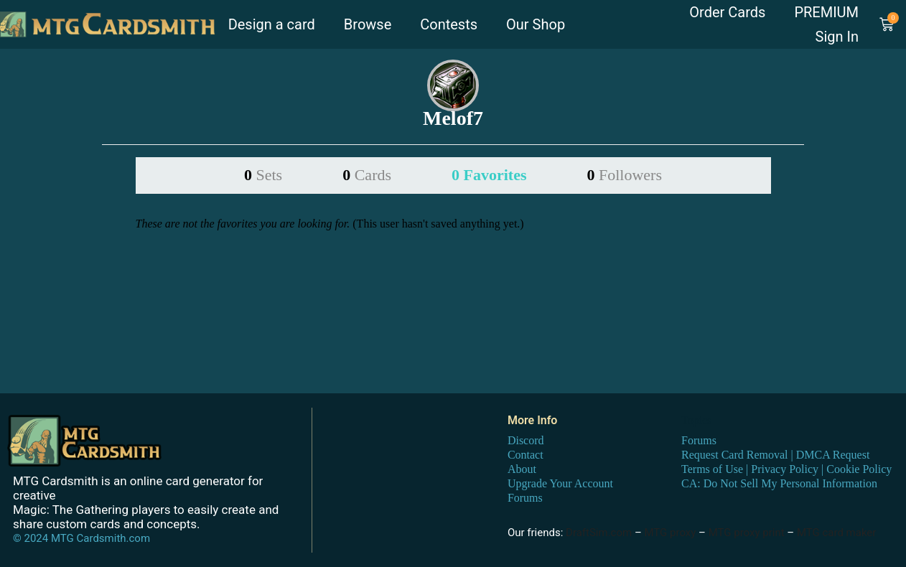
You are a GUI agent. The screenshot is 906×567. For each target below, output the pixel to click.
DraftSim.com (599, 532)
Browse (367, 24)
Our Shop (535, 24)
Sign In (837, 36)
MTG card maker (837, 532)
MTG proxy (670, 532)
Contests (448, 24)
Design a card (271, 24)
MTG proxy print (747, 532)
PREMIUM (826, 12)
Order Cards (727, 12)
